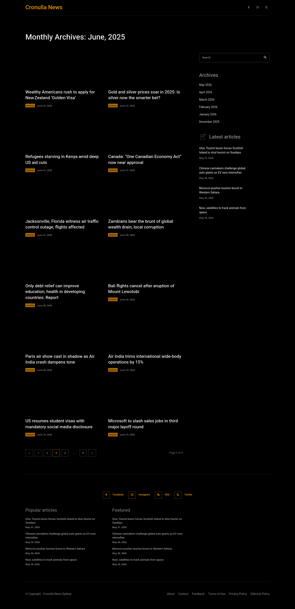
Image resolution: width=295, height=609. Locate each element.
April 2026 (205, 92)
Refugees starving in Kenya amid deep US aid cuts (58, 159)
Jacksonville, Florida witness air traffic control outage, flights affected (57, 227)
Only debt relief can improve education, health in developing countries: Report (56, 298)
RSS (168, 501)
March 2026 (206, 100)
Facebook (115, 501)
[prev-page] (29, 459)
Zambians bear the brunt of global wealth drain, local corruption (142, 224)
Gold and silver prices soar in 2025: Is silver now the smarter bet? (143, 95)
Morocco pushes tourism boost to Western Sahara (55, 555)
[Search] (265, 57)
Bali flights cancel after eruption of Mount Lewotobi (142, 295)
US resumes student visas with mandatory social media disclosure (60, 430)
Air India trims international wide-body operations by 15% (141, 365)
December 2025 (209, 122)
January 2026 (208, 114)
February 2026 (208, 107)
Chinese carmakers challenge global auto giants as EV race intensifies (222, 170)
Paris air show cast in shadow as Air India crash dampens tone (61, 365)
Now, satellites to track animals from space (51, 566)
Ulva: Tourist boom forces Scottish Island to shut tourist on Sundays (221, 150)
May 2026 (205, 85)
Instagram (144, 501)
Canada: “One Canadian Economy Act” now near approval (141, 159)
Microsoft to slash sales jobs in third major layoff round (144, 430)
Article (30, 105)
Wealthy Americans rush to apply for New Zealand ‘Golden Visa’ (61, 95)
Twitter (192, 501)
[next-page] (92, 459)
